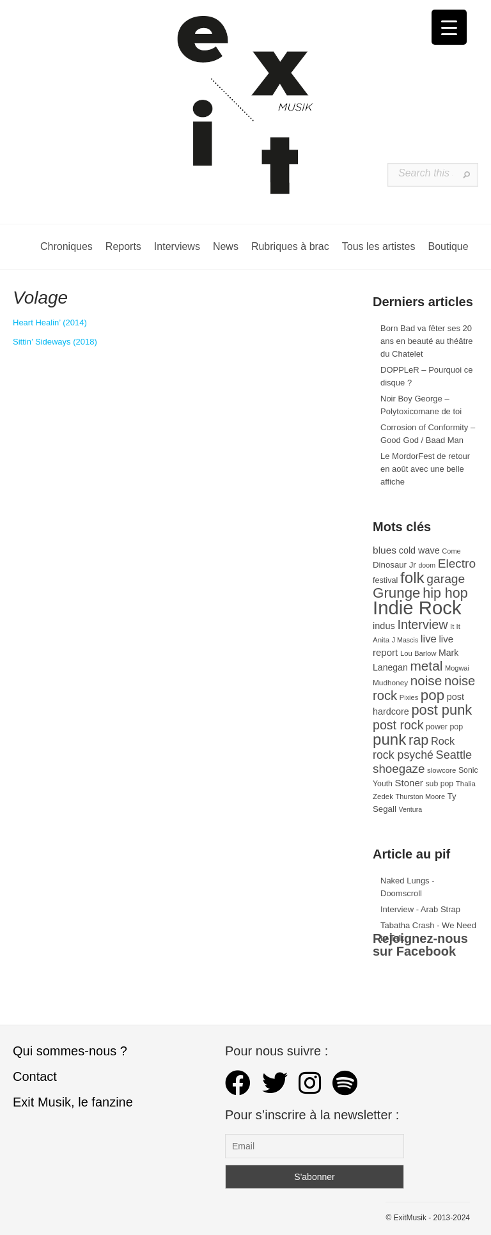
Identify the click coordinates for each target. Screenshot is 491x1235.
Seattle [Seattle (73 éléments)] (454, 755)
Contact (35, 1076)
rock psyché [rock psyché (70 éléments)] (403, 755)
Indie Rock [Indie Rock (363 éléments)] (417, 607)
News (225, 246)
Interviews (177, 246)
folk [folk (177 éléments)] (412, 577)
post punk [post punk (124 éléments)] (441, 710)
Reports (123, 246)
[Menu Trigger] (449, 27)
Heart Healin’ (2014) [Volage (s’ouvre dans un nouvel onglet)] (50, 322)
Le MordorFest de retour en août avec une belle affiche (425, 468)
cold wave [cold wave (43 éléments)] (419, 550)
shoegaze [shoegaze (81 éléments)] (399, 768)
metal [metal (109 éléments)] (426, 665)
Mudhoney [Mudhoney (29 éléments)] (390, 682)
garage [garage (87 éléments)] (445, 579)
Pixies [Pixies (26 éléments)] (409, 697)
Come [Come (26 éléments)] (451, 551)
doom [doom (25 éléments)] (426, 565)
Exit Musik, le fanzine (73, 1102)
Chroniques (66, 246)
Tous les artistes (379, 246)
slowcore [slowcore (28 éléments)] (441, 770)
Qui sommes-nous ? (70, 1051)
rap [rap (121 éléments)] (418, 740)
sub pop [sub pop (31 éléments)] (439, 783)
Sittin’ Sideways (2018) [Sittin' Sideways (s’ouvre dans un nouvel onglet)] (55, 341)
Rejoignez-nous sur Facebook (420, 944)
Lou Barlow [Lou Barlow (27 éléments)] (418, 653)
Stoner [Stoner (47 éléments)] (409, 782)
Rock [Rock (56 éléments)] (443, 741)
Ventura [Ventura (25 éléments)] (410, 809)
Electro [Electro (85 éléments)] (457, 563)
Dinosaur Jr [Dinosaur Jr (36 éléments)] (394, 565)
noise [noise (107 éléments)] (426, 680)
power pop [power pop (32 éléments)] (444, 726)
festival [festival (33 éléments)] (385, 580)
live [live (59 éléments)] (429, 639)
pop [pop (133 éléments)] (432, 695)
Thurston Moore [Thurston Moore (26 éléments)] (421, 796)
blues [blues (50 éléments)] (384, 550)
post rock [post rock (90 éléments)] (398, 725)
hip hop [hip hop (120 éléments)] (445, 593)
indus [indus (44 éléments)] (384, 626)
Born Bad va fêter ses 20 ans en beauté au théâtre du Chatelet (426, 341)
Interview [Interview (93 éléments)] (422, 625)
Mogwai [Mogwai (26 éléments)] (457, 668)
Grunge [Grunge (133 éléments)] (397, 593)
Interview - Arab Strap (420, 909)
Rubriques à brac (290, 246)
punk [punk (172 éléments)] (389, 739)
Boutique (448, 246)
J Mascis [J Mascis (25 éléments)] (405, 640)
